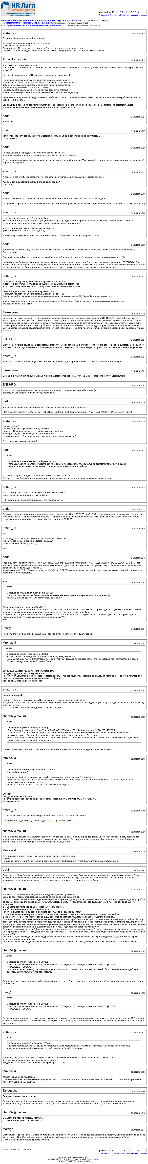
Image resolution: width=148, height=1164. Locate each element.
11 (141, 12)
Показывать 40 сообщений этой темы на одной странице (123, 15)
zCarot (98, 1159)
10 (138, 12)
